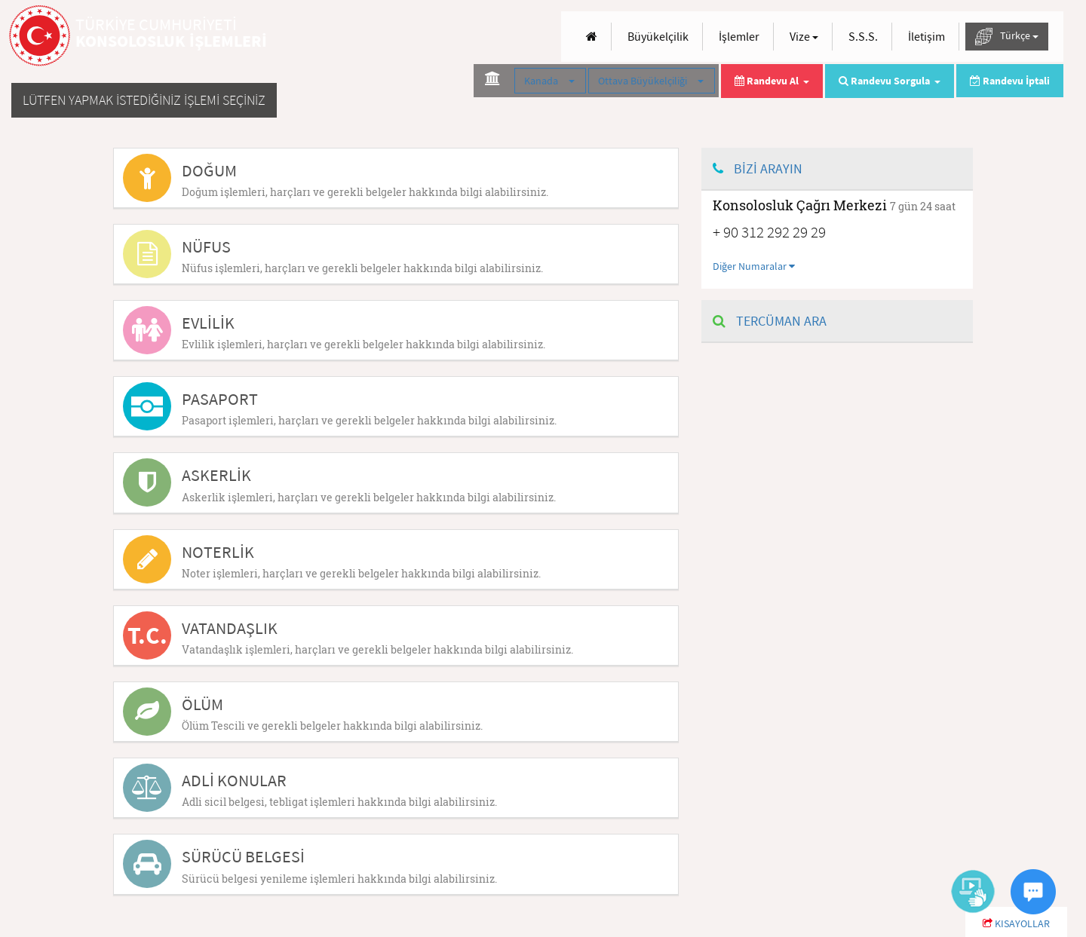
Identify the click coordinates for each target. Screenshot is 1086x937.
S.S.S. (863, 36)
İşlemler (739, 36)
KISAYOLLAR (1016, 923)
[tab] (396, 178)
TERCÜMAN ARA (770, 320)
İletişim (926, 36)
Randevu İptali (1010, 80)
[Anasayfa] (591, 37)
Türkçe (1006, 36)
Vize (804, 36)
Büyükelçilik (658, 36)
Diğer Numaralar (754, 266)
